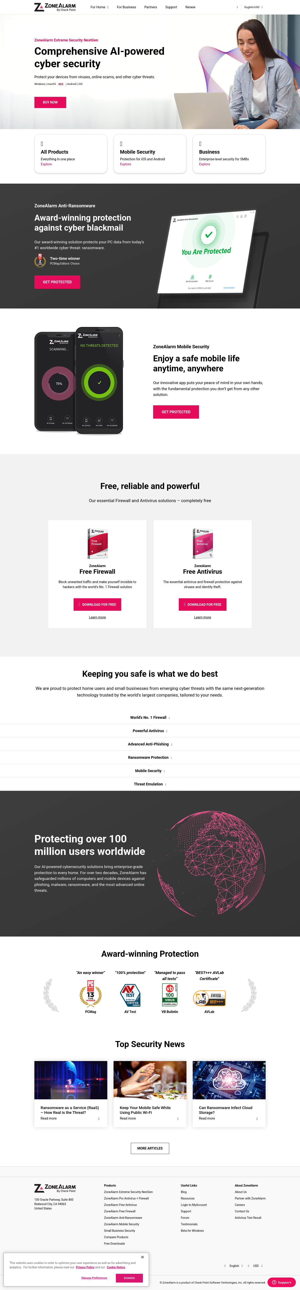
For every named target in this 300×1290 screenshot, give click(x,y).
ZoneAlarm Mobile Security (121, 1224)
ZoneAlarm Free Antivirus (120, 1205)
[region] (76, 1270)
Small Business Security (119, 1230)
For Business (126, 7)
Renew (190, 7)
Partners (150, 7)
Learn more (97, 617)
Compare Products (116, 1237)
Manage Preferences (94, 1277)
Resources (188, 1198)
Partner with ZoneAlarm (250, 1198)
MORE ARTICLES (149, 1148)
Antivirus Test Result (248, 1217)
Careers (240, 1205)
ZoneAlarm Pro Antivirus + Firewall (126, 1198)
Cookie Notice (116, 1267)
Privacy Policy (85, 1267)
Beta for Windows (192, 1230)
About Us (241, 1192)
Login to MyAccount (194, 1205)
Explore (46, 164)
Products (110, 1185)
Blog (184, 1192)
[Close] (142, 1257)
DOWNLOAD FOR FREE (97, 604)
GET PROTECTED (57, 282)
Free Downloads (114, 1243)
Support (171, 7)
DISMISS (129, 1278)
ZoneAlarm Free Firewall (120, 1211)
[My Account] (237, 7)
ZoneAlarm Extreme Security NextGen (128, 1192)
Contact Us (242, 1211)
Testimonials (189, 1224)
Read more (71, 1118)
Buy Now (50, 102)
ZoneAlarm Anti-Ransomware (123, 1217)
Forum (185, 1217)
